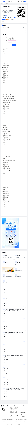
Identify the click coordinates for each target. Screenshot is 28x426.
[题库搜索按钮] (23, 1)
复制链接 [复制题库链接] (12, 19)
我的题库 (18, 1)
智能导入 (8, 1)
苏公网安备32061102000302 (21, 424)
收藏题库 (8, 19)
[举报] (3, 21)
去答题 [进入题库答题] (4, 19)
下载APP (12, 1)
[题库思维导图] (14, 39)
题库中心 (4, 3)
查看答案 (24, 306)
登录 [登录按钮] (25, 1)
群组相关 (15, 1)
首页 (6, 1)
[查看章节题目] (24, 27)
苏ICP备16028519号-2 (15, 424)
